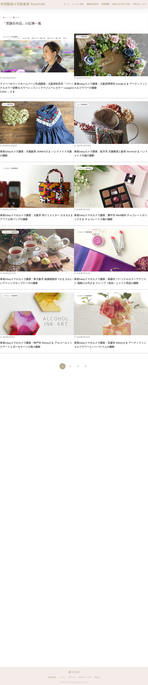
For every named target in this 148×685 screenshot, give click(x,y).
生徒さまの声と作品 (121, 4)
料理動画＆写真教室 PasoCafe (23, 4)
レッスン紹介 (78, 4)
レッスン (62, 677)
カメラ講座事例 (82, 37)
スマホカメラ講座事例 (10, 171)
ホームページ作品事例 (10, 37)
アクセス (72, 677)
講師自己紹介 (93, 4)
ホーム (67, 4)
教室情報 (105, 4)
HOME (74, 672)
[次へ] (85, 377)
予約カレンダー (140, 4)
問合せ (97, 677)
